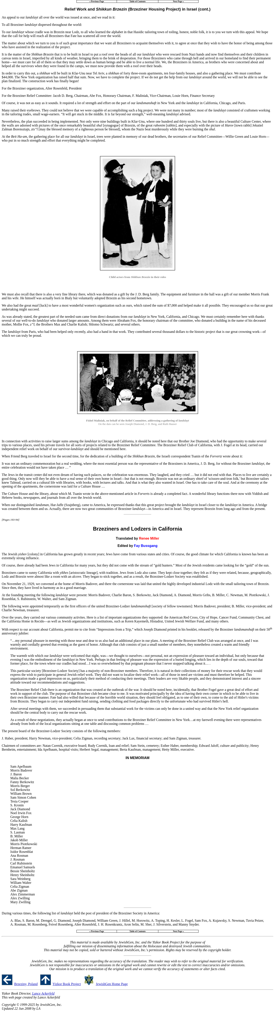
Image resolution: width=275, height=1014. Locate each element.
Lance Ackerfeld (43, 993)
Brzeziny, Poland (26, 984)
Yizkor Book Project (67, 984)
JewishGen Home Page (112, 984)
